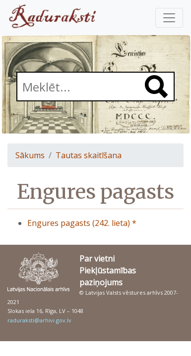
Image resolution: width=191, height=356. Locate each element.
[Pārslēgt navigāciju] (169, 18)
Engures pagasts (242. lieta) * (81, 223)
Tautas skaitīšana (89, 155)
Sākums (30, 155)
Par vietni (97, 258)
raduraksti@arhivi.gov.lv (39, 320)
